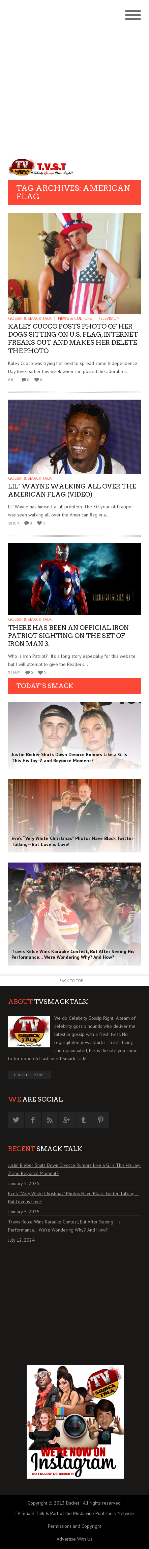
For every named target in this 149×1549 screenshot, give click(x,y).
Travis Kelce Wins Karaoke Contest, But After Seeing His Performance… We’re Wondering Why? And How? (64, 1226)
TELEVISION (109, 318)
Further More (29, 1074)
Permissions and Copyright (74, 1526)
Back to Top (71, 980)
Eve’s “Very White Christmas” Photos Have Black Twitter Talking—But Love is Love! (73, 1197)
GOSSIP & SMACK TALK (30, 318)
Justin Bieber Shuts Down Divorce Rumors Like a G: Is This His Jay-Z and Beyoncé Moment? (74, 1169)
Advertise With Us (74, 1539)
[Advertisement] (74, 77)
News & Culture (75, 318)
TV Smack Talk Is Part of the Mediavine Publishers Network (74, 1513)
